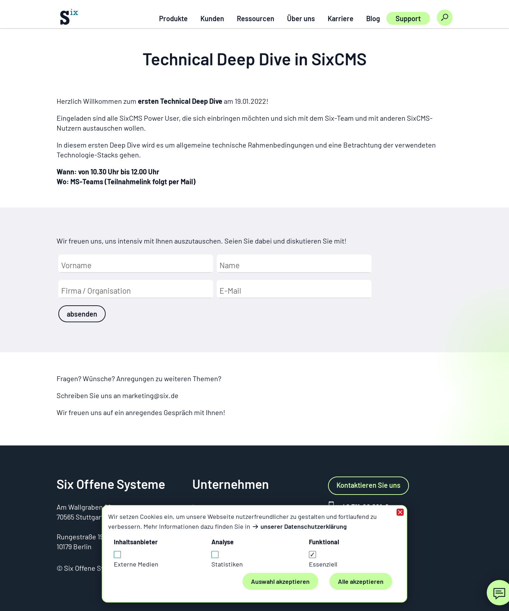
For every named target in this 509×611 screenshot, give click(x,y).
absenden (82, 314)
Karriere (340, 18)
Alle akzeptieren (361, 581)
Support (408, 18)
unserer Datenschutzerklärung (304, 526)
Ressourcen (255, 18)
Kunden (212, 18)
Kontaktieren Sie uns (368, 485)
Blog (373, 18)
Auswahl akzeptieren (280, 581)
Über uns (301, 18)
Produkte (173, 18)
